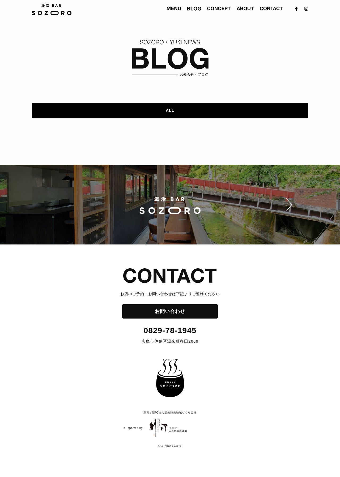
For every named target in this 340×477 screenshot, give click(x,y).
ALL (170, 110)
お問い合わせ (170, 311)
